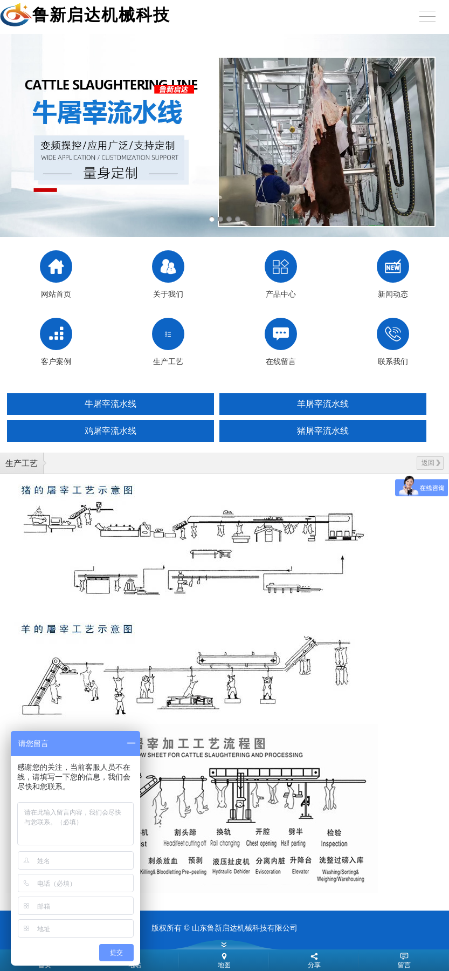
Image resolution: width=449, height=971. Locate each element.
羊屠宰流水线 (323, 403)
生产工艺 (21, 463)
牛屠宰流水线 (110, 403)
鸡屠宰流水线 (110, 430)
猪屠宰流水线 (323, 430)
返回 (431, 463)
